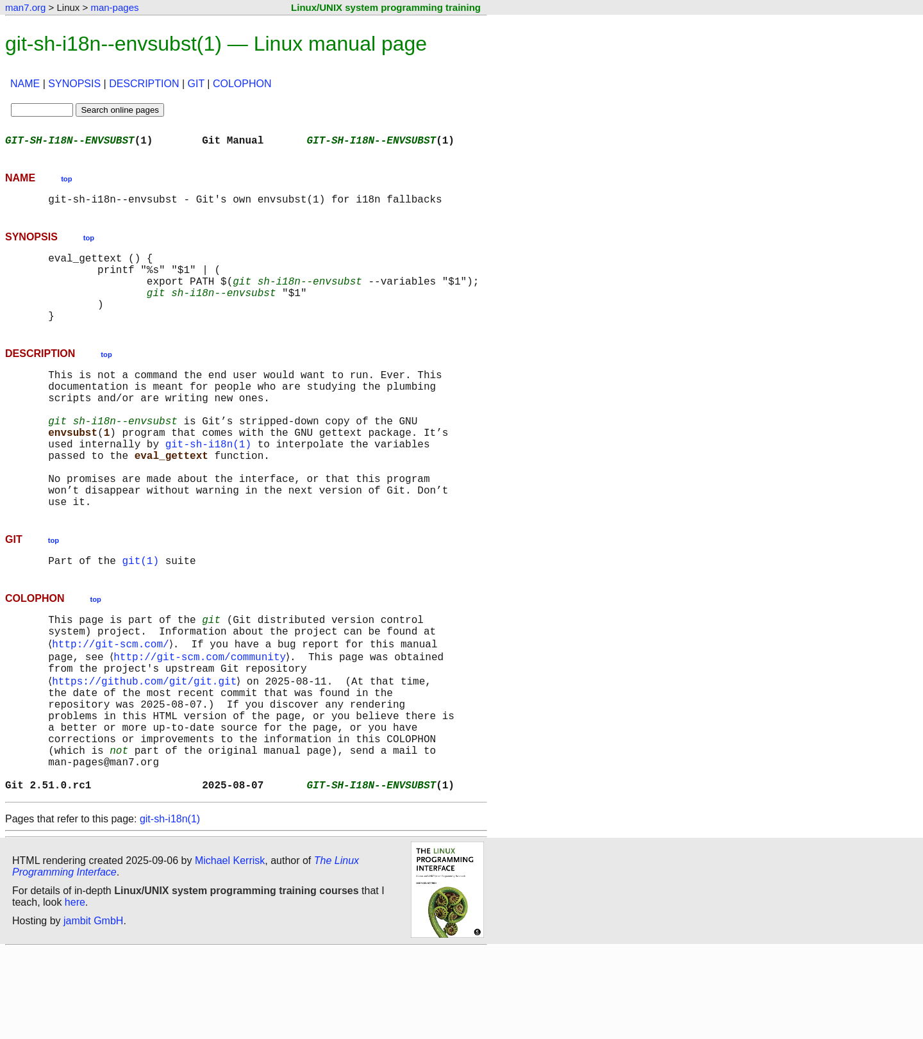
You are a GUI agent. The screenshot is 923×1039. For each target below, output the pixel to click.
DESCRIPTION (144, 83)
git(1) (140, 614)
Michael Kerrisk (230, 948)
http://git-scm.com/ (112, 704)
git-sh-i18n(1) (208, 482)
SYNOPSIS (74, 83)
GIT (196, 83)
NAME (25, 83)
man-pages (114, 7)
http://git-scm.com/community (202, 718)
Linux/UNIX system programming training (386, 7)
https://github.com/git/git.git (146, 746)
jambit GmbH (93, 1009)
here (75, 990)
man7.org (25, 7)
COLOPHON (242, 83)
